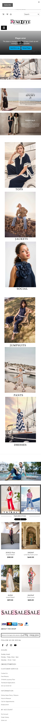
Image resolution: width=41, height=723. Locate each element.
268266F (31, 552)
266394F (31, 595)
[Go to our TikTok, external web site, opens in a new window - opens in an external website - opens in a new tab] (6, 645)
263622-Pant (10, 552)
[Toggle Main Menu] (4, 28)
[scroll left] (17, 519)
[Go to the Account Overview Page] (10, 14)
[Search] (32, 14)
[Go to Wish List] (7, 14)
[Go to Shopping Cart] (3, 14)
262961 (10, 595)
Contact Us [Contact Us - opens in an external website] (4, 673)
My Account (4, 714)
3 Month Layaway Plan (8, 680)
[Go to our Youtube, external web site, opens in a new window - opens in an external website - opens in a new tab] (15, 645)
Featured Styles (20, 516)
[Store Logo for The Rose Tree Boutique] (20, 22)
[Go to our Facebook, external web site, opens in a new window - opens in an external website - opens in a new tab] (2, 645)
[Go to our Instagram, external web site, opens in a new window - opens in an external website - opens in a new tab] (11, 645)
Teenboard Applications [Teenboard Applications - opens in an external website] (8, 683)
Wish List (4, 720)
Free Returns (5, 676)
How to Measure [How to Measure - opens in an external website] (6, 698)
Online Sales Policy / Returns (9, 695)
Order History (5, 717)
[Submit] (38, 14)
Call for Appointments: (7, 701)
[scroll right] (23, 519)
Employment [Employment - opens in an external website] (5, 705)
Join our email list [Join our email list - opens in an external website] (6, 686)
